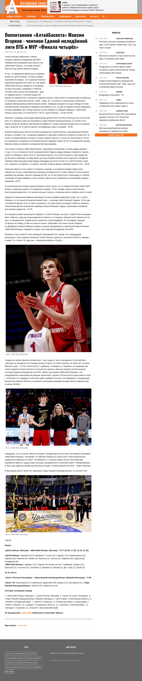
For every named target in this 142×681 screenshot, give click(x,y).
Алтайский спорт (33, 3)
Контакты (80, 16)
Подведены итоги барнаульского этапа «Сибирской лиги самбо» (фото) (116, 104)
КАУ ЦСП (94, 16)
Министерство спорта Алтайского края (67, 653)
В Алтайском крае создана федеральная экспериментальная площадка (60, 26)
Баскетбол (22, 625)
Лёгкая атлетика (33, 658)
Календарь (65, 16)
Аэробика (37, 667)
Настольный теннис (14, 667)
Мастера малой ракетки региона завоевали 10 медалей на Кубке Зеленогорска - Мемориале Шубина (115, 131)
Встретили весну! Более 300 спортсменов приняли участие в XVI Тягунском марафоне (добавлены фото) (117, 117)
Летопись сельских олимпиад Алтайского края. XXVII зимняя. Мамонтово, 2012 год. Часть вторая (117, 45)
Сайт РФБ (22, 52)
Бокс (28, 667)
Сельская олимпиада (15, 653)
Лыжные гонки (30, 662)
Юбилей (9, 662)
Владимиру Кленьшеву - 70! (111, 95)
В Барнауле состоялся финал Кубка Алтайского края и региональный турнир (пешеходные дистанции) (117, 70)
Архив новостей (116, 135)
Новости (116, 33)
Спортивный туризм (14, 658)
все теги (9, 671)
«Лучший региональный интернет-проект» (59, 22)
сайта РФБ (25, 613)
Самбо (19, 662)
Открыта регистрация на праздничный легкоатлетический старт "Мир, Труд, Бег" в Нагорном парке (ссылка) (117, 84)
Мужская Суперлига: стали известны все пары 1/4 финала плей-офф (117, 57)
